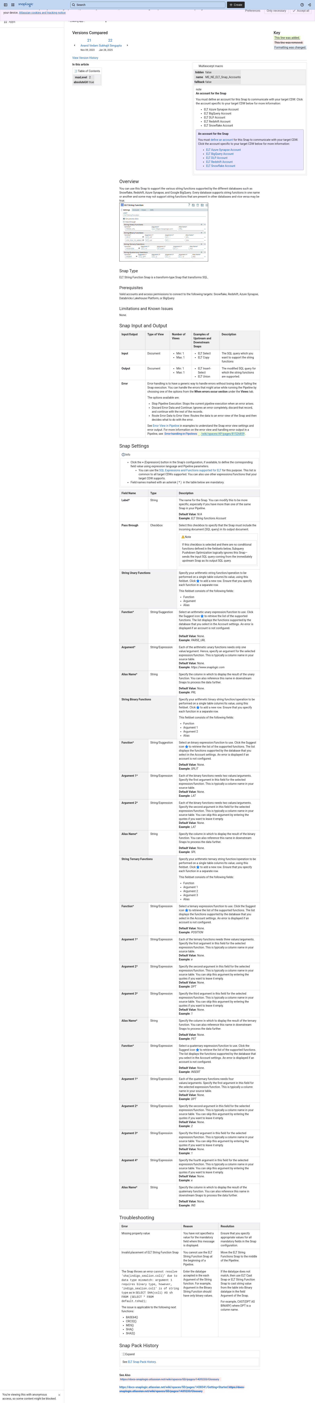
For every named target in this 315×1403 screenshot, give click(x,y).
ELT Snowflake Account (220, 165)
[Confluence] (26, 5)
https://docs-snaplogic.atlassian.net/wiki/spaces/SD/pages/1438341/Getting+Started (173, 1385)
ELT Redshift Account (219, 161)
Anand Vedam (89, 45)
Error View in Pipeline (166, 425)
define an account (222, 139)
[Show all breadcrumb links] (86, 14)
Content (77, 13)
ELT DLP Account (216, 157)
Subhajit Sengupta (110, 45)
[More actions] (303, 15)
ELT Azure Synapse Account (223, 149)
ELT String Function (103, 13)
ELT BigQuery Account (220, 153)
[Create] (236, 5)
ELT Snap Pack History (142, 1360)
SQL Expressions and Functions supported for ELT (190, 470)
